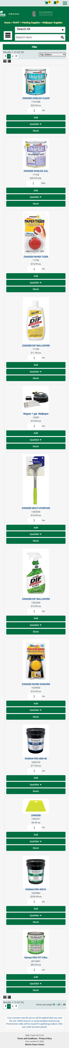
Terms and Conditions (27, 1038)
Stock (36, 130)
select (62, 30)
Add (36, 117)
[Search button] (62, 37)
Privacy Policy (45, 1038)
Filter (34, 47)
